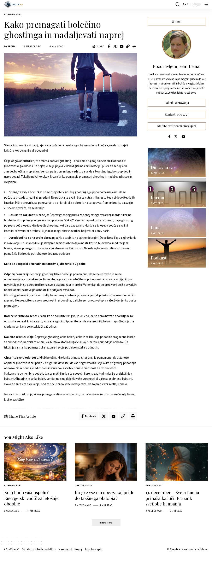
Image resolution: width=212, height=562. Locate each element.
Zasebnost (65, 549)
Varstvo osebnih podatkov (39, 549)
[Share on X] (115, 46)
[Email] (121, 46)
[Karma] (177, 192)
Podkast (158, 257)
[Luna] (177, 223)
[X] (175, 136)
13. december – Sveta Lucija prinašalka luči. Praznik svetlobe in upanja (172, 498)
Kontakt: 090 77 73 (177, 114)
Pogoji (78, 549)
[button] (178, 4)
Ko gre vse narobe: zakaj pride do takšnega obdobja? (104, 495)
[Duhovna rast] (177, 162)
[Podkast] (177, 253)
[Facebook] (169, 136)
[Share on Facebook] (109, 46)
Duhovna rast (13, 14)
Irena (12, 46)
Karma (157, 197)
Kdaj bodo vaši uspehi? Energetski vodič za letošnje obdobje (31, 498)
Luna (156, 227)
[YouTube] (183, 136)
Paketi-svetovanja (176, 102)
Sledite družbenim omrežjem (176, 126)
